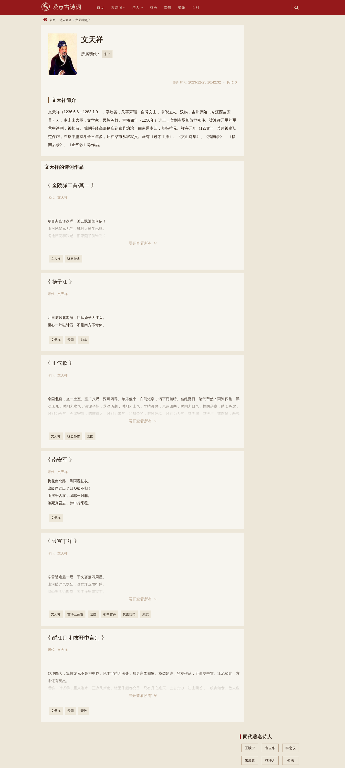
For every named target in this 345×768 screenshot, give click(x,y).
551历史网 (78, 756)
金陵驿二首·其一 (72, 185)
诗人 (140, 7)
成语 (157, 7)
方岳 (270, 67)
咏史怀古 (74, 258)
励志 (84, 340)
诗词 (56, 748)
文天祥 (56, 258)
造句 (171, 7)
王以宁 (250, 42)
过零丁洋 (63, 541)
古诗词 (120, 7)
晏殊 (290, 55)
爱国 (71, 340)
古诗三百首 (76, 615)
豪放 (84, 711)
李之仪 (290, 42)
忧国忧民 (129, 615)
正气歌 (60, 363)
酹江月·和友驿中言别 (77, 638)
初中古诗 (110, 615)
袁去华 (270, 42)
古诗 (44, 748)
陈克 (290, 67)
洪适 (249, 80)
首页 (104, 7)
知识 (185, 7)
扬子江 (60, 282)
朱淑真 (250, 55)
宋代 (107, 54)
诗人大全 (65, 20)
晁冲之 (270, 55)
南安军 (60, 460)
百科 (200, 7)
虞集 (249, 67)
